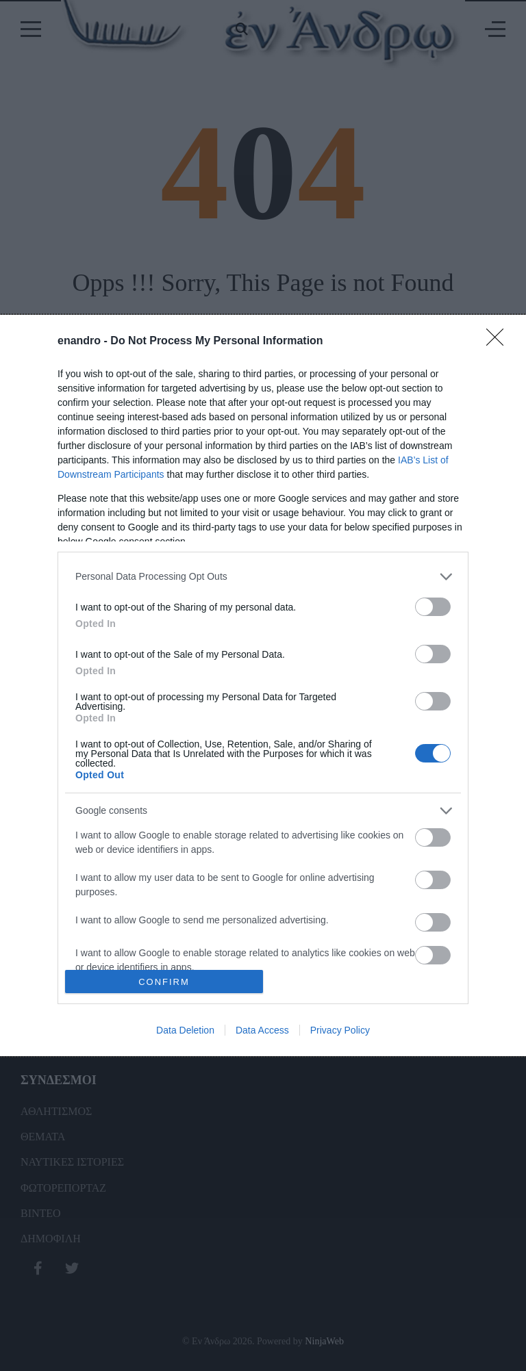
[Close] (499, 342)
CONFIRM (164, 982)
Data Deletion (185, 1030)
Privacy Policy (340, 1030)
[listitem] (263, 576)
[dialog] (263, 686)
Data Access (262, 1030)
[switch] (433, 607)
